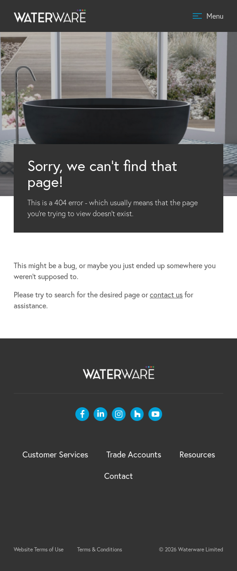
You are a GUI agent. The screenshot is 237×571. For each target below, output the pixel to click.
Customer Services (55, 454)
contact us (166, 294)
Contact (118, 476)
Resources (197, 454)
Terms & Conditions (99, 549)
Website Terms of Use (38, 549)
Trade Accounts (133, 454)
